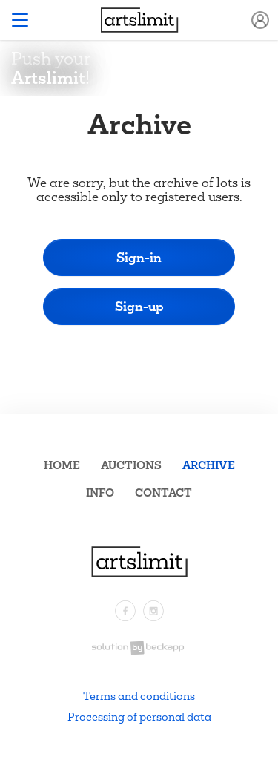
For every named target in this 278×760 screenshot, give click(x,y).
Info (100, 492)
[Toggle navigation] (20, 20)
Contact (163, 492)
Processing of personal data (139, 717)
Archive (208, 465)
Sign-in (139, 257)
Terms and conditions (139, 696)
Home (62, 465)
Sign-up (139, 306)
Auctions (131, 465)
